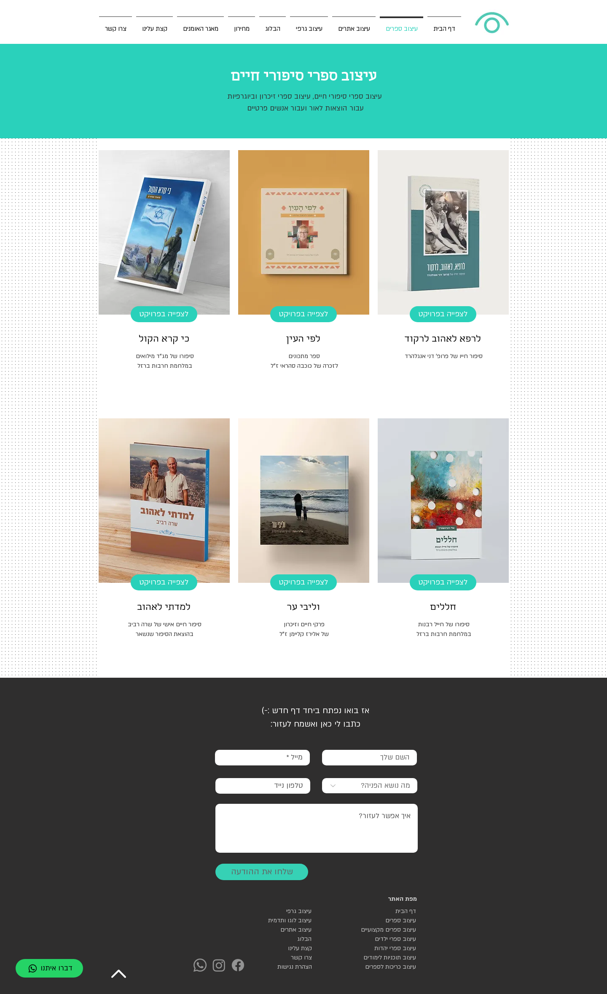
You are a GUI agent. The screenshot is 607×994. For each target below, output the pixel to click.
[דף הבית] (386, 911)
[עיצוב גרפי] (282, 911)
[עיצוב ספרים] (386, 920)
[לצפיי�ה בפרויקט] (164, 582)
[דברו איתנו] (49, 968)
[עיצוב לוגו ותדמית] (282, 920)
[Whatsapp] (200, 965)
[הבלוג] (282, 939)
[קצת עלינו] (286, 948)
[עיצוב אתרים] (282, 930)
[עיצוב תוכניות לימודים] (386, 958)
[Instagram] (219, 965)
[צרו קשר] (286, 958)
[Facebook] (238, 965)
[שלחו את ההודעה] (261, 872)
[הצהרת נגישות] (286, 967)
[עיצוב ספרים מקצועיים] (386, 930)
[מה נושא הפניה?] (369, 785)
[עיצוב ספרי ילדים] (386, 939)
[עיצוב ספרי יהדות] (386, 948)
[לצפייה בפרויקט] (443, 314)
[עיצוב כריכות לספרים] (386, 967)
